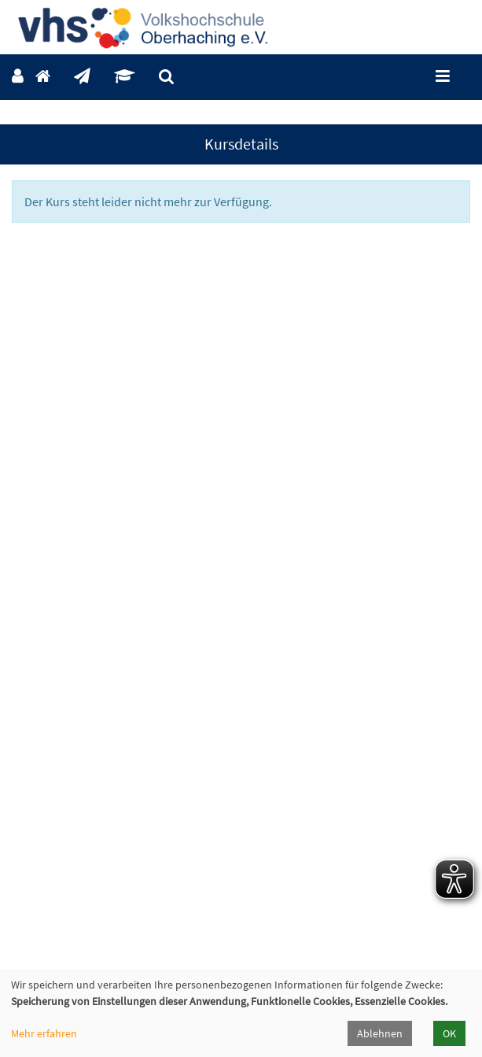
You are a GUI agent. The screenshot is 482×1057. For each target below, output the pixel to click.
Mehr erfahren (44, 1033)
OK (449, 1033)
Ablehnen (380, 1033)
